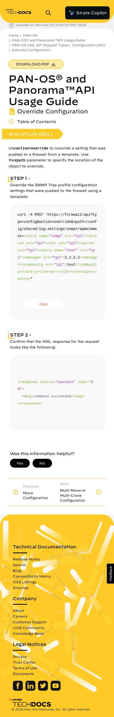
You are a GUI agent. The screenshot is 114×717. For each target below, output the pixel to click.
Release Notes (26, 559)
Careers (20, 616)
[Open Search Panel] (50, 12)
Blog (17, 570)
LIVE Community (29, 628)
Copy (43, 305)
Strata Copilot (87, 12)
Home (14, 35)
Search (19, 565)
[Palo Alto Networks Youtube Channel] (56, 689)
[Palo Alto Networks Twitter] (43, 689)
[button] (110, 574)
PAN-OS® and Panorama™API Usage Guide (48, 40)
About (18, 610)
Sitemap (21, 588)
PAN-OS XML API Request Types (40, 45)
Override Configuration (31, 50)
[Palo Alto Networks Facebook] (18, 689)
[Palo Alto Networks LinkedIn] (31, 689)
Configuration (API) (88, 45)
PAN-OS (30, 35)
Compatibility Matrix (32, 576)
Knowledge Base (28, 633)
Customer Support (30, 622)
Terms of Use (25, 668)
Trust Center (24, 662)
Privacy (20, 656)
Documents (23, 674)
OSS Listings (24, 582)
